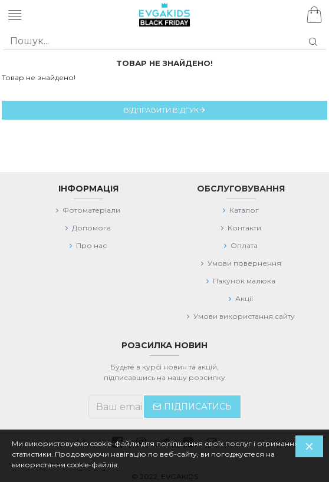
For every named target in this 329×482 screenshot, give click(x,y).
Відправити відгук (161, 109)
